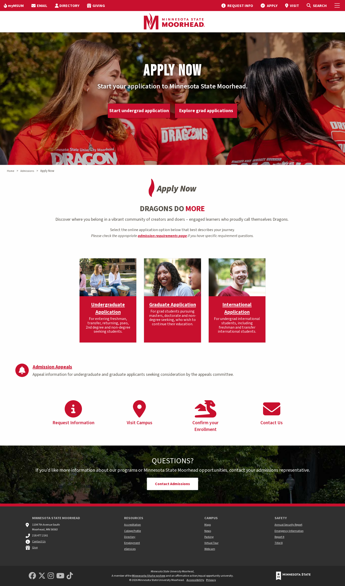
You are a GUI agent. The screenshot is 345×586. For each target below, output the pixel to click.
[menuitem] (14, 5)
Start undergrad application (139, 111)
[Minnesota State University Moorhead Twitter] (42, 576)
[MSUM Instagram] (51, 576)
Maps (207, 525)
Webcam (209, 549)
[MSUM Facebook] (32, 576)
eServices (130, 549)
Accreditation (132, 525)
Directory (129, 537)
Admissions (27, 171)
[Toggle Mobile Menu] (338, 5)
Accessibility (195, 580)
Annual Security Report (288, 525)
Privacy (211, 580)
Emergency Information (289, 531)
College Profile (132, 531)
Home (10, 171)
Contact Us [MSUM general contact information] (39, 542)
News (207, 531)
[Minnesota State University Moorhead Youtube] (60, 576)
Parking (208, 537)
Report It (279, 537)
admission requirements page (162, 235)
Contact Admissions (172, 484)
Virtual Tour (211, 543)
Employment (132, 543)
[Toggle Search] (316, 5)
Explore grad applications (206, 111)
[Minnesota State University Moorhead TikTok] (70, 576)
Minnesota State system (148, 576)
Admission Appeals (52, 367)
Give (35, 547)
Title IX (279, 543)
